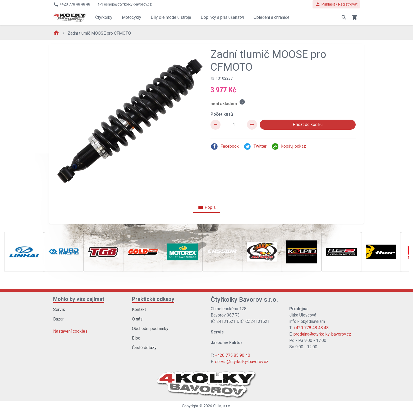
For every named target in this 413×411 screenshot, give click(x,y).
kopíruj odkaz (288, 146)
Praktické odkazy (153, 299)
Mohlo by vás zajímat (78, 299)
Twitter (255, 146)
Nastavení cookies (70, 331)
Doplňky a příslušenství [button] (222, 17)
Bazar (58, 319)
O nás (137, 319)
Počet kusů (221, 114)
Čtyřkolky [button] (103, 17)
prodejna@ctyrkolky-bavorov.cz (322, 334)
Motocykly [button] (131, 17)
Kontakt (139, 309)
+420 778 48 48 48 (311, 327)
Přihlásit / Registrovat (336, 4)
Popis (206, 207)
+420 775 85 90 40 (232, 355)
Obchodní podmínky (150, 328)
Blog (136, 338)
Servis (59, 309)
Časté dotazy (144, 347)
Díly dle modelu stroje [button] (171, 17)
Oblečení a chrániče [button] (272, 17)
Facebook (224, 146)
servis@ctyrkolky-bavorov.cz (241, 361)
